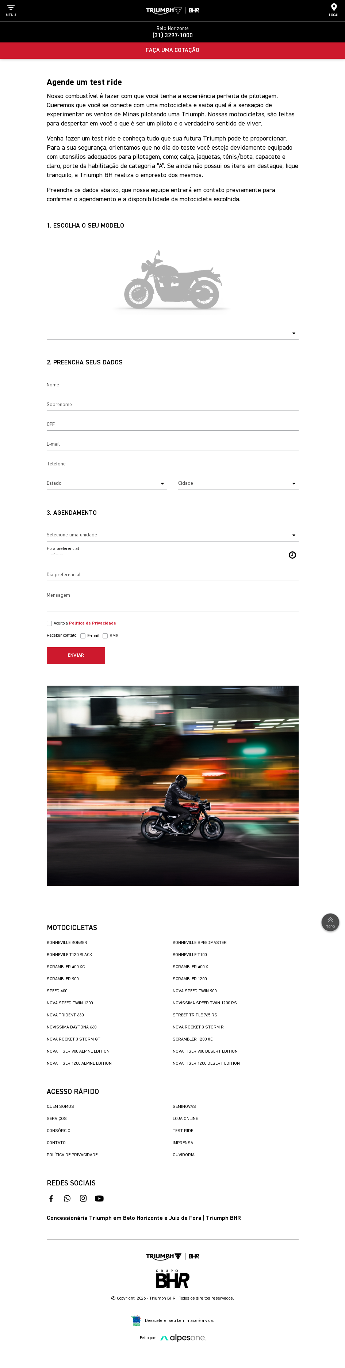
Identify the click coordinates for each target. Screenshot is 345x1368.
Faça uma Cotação (172, 50)
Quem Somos (60, 1107)
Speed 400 (57, 991)
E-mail (93, 636)
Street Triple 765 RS (195, 1015)
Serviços (57, 1119)
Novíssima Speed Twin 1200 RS (205, 1003)
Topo (330, 922)
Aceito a (85, 623)
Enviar (76, 655)
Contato (56, 1143)
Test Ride (183, 1131)
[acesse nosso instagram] (83, 1198)
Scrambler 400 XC (66, 967)
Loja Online (185, 1119)
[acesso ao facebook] (51, 1198)
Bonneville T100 (190, 955)
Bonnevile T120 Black (69, 955)
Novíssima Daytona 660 (71, 1027)
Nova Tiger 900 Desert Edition (205, 1051)
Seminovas (184, 1107)
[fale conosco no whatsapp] (67, 1198)
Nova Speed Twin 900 (194, 991)
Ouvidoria (184, 1155)
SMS (114, 636)
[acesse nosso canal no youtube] (99, 1198)
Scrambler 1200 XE (192, 1039)
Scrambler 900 (62, 979)
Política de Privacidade (72, 1155)
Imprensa (183, 1143)
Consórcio (58, 1131)
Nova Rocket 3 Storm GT (73, 1039)
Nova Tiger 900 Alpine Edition (78, 1051)
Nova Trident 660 (65, 1015)
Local (334, 10)
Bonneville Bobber (67, 943)
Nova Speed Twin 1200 (70, 1003)
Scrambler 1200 (190, 979)
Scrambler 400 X (190, 967)
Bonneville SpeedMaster (200, 943)
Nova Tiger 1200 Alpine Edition (79, 1063)
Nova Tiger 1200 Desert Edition (206, 1063)
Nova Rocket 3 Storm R (198, 1027)
